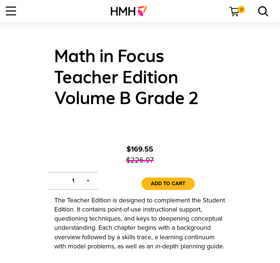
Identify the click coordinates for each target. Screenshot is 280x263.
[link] (132, 11)
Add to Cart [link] (168, 183)
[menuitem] (132, 11)
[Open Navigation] (11, 11)
